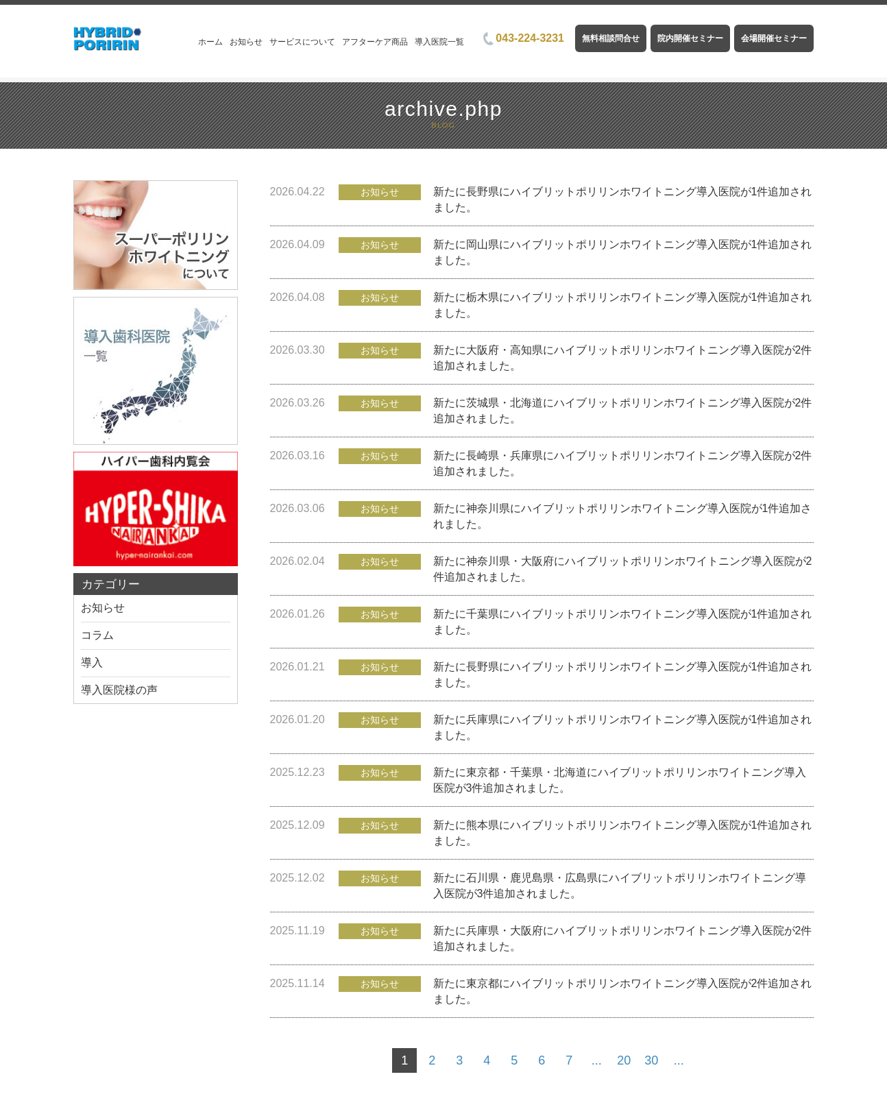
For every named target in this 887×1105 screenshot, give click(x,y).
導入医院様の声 (119, 690)
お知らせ (246, 42)
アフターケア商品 (375, 42)
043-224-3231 (523, 38)
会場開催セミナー (774, 38)
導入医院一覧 (439, 42)
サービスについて (302, 42)
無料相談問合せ (611, 38)
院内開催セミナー (690, 38)
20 (624, 1060)
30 (651, 1060)
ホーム (210, 42)
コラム (97, 635)
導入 (92, 662)
